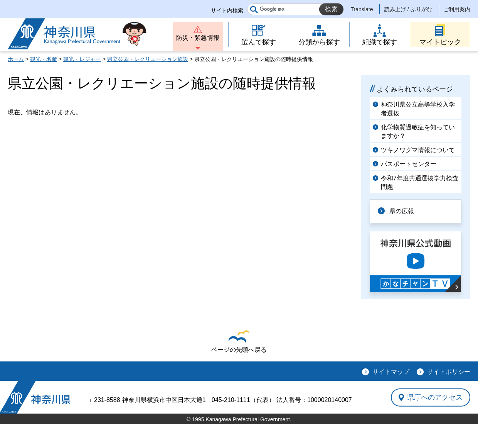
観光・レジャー (82, 59)
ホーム (16, 59)
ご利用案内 (456, 9)
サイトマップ (390, 371)
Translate (362, 9)
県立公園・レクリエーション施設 (147, 59)
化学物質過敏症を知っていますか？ (418, 131)
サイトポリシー (448, 371)
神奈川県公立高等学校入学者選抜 (418, 108)
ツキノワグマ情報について (418, 150)
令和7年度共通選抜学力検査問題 (419, 182)
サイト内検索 (227, 10)
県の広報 (401, 211)
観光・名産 (43, 59)
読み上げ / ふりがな (408, 9)
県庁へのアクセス (435, 397)
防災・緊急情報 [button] (197, 37)
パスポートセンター (408, 164)
